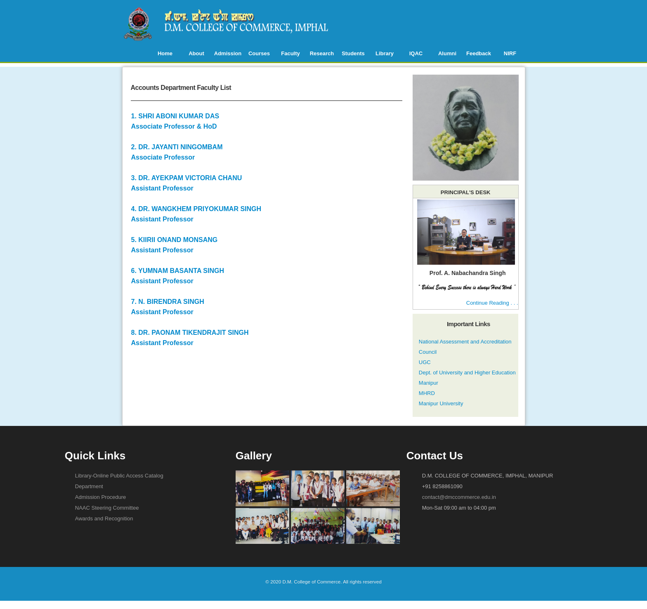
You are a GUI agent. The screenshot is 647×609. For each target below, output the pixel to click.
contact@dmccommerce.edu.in (459, 497)
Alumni (447, 53)
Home (165, 53)
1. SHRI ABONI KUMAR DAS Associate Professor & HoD (255, 103)
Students (353, 53)
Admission (227, 53)
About (196, 53)
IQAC (416, 53)
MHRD (427, 393)
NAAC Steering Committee (107, 508)
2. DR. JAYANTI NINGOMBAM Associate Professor (255, 134)
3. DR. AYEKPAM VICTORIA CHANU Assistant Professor (255, 164)
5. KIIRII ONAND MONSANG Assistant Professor (255, 226)
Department (89, 486)
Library (384, 53)
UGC (425, 362)
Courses (259, 53)
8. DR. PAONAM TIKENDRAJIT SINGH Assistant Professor (255, 319)
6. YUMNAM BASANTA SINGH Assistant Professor (255, 257)
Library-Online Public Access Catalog (119, 476)
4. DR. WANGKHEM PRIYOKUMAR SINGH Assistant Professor (255, 195)
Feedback (478, 53)
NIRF (510, 53)
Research (322, 53)
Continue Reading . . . (492, 303)
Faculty (290, 53)
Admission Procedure (100, 497)
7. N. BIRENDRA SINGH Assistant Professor (255, 288)
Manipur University (441, 403)
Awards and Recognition (104, 518)
